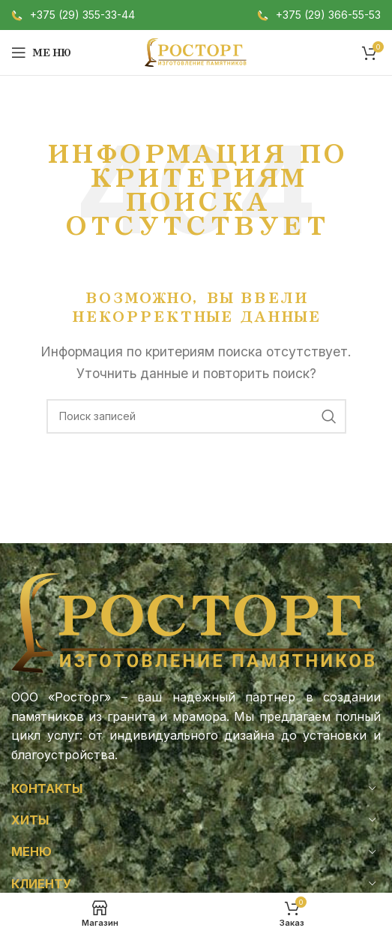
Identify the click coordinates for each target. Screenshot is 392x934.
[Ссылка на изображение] (196, 621)
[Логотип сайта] (196, 51)
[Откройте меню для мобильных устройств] (41, 53)
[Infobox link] (73, 15)
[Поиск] (196, 416)
